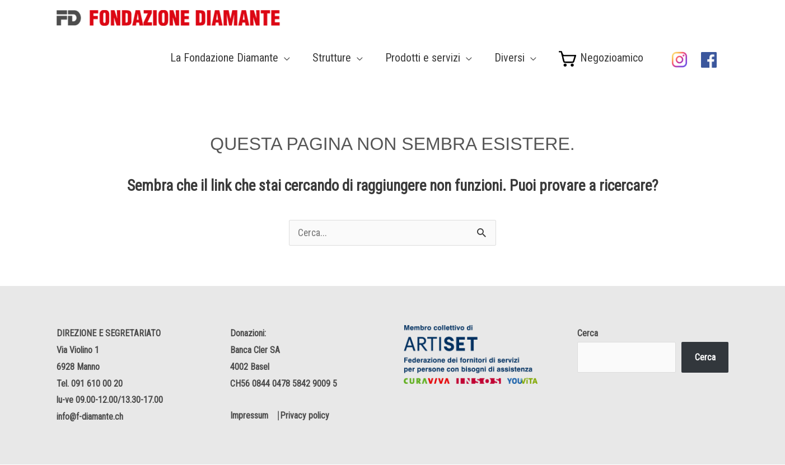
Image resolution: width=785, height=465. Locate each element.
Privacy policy (306, 416)
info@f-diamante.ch (90, 417)
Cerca (587, 334)
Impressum (249, 416)
